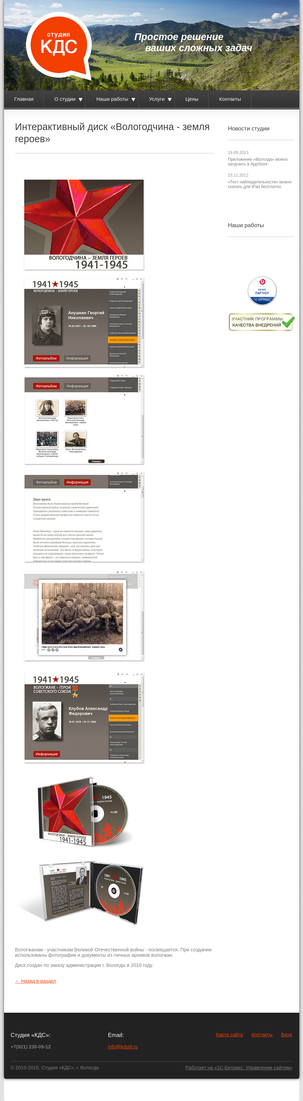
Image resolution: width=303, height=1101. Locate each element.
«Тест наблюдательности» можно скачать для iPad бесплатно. (260, 184)
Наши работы (112, 99)
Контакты (230, 99)
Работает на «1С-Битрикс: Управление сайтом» (238, 1067)
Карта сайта (229, 1034)
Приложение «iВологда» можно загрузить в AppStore (258, 161)
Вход (286, 1034)
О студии (65, 99)
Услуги (156, 99)
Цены (191, 99)
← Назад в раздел (35, 981)
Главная (24, 99)
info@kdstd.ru (123, 1046)
